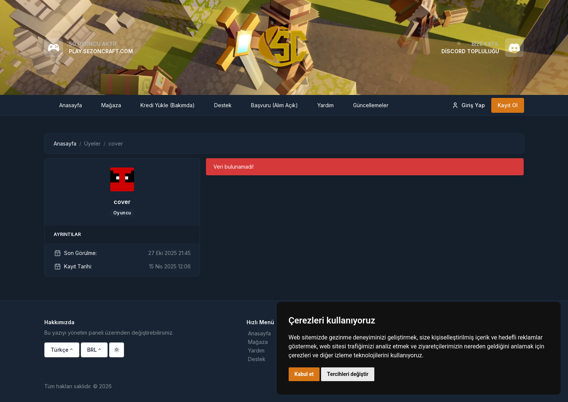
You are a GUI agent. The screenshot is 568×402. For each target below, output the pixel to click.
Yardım (256, 350)
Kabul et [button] (304, 374)
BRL (92, 350)
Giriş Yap (468, 105)
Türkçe (60, 350)
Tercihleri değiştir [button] (347, 374)
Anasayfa (65, 143)
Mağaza (258, 342)
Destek (257, 359)
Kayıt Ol (508, 105)
